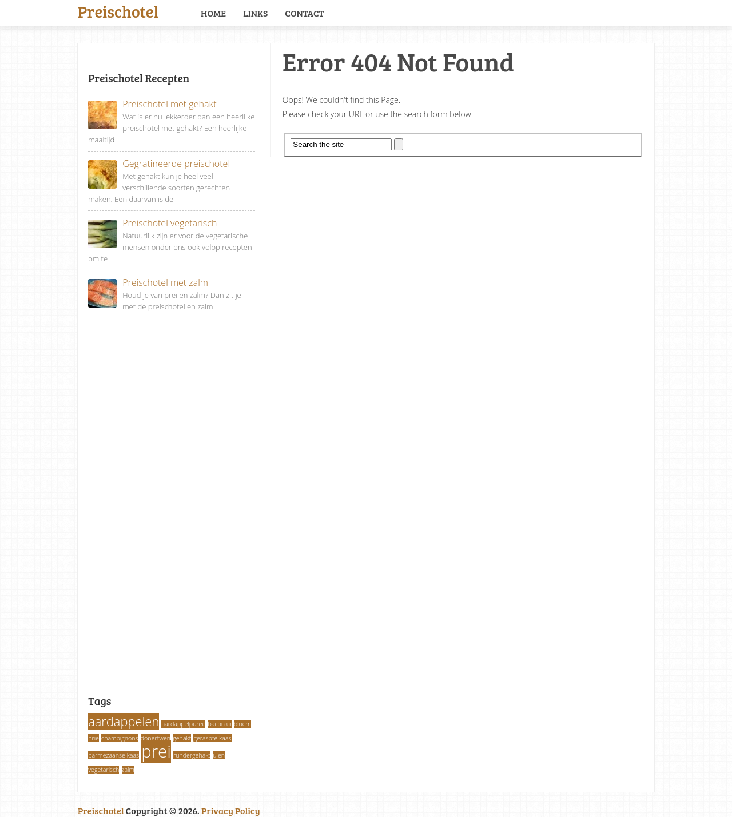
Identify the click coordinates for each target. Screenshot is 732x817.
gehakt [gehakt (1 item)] (182, 738)
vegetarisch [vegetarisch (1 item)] (103, 770)
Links (255, 13)
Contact (304, 13)
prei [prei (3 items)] (156, 751)
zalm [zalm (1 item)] (128, 770)
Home (213, 13)
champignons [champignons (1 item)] (119, 738)
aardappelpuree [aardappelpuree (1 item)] (183, 724)
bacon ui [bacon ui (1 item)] (219, 724)
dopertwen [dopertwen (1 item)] (155, 738)
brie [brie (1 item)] (93, 738)
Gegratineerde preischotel (159, 163)
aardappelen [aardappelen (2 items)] (123, 721)
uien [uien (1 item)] (219, 755)
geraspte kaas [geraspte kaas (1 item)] (212, 738)
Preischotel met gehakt (152, 104)
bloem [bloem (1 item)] (242, 724)
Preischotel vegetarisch (152, 223)
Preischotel (118, 10)
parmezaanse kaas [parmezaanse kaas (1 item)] (113, 755)
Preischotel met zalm (148, 282)
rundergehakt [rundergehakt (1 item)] (191, 755)
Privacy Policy (230, 810)
